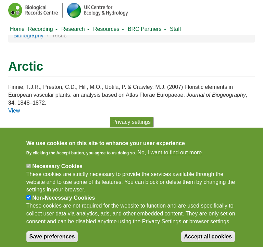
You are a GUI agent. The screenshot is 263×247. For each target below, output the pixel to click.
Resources (108, 29)
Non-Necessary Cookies (63, 202)
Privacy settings (131, 126)
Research (75, 29)
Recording (43, 29)
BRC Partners (147, 29)
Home (17, 29)
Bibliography (28, 35)
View (14, 111)
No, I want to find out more (170, 157)
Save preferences (52, 240)
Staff (175, 29)
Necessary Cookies (57, 170)
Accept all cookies (208, 240)
